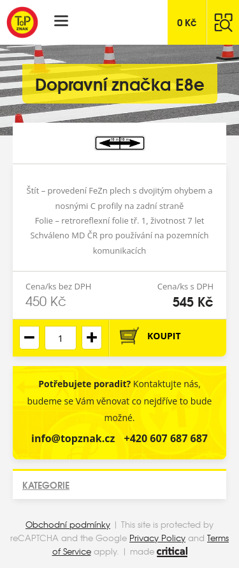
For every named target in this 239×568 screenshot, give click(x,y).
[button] (92, 337)
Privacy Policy (157, 538)
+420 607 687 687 (166, 438)
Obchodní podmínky (67, 524)
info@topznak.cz (73, 438)
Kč (187, 21)
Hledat (223, 22)
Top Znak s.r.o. (22, 22)
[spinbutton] (60, 338)
